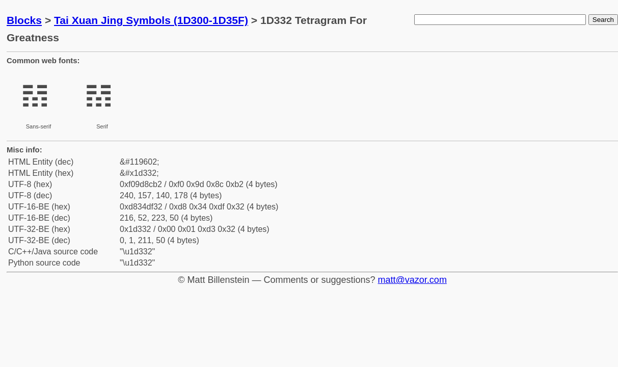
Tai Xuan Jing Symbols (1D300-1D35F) (151, 20)
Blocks (24, 20)
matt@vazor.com (412, 280)
